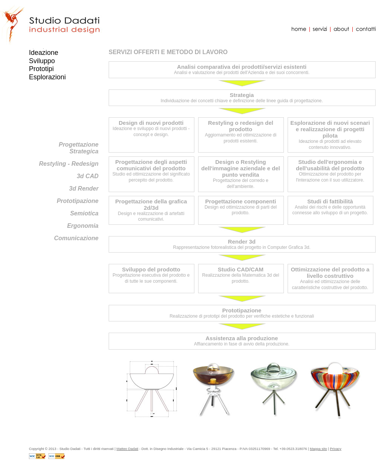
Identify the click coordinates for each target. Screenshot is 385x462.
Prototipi (41, 69)
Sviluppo (42, 61)
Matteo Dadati (127, 449)
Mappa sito (318, 449)
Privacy (335, 449)
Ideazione (43, 52)
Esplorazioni (47, 77)
